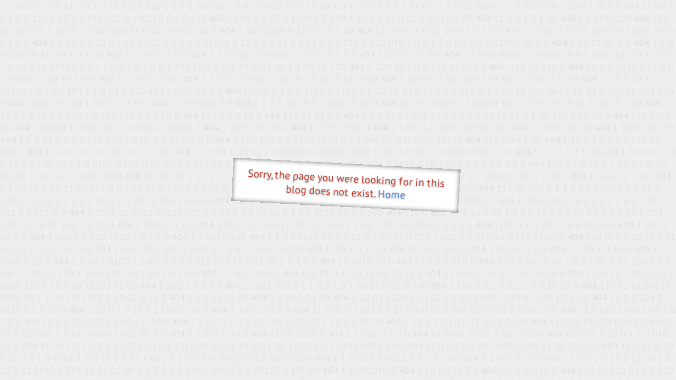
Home (392, 194)
